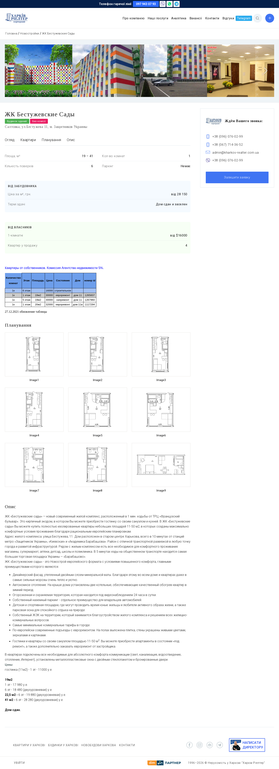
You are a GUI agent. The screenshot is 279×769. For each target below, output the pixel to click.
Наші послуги (158, 18)
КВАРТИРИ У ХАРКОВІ (29, 745)
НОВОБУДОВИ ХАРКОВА (98, 745)
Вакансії (195, 18)
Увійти (19, 762)
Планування (51, 140)
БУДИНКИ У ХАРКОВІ (63, 745)
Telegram (244, 18)
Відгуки (228, 18)
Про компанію (133, 18)
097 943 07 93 (146, 4)
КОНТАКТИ (127, 745)
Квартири (28, 140)
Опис (71, 140)
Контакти (212, 18)
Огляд (10, 140)
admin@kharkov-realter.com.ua (235, 152)
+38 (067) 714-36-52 (227, 144)
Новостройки (29, 33)
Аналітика (178, 18)
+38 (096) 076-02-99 (227, 136)
